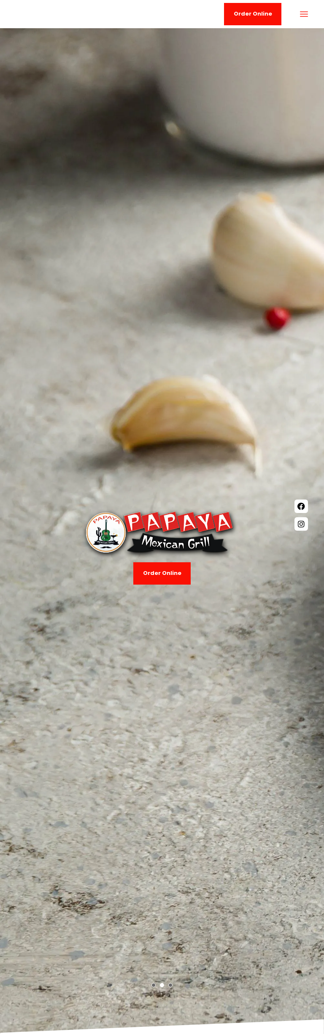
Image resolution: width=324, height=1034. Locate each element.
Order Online (162, 573)
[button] (153, 985)
